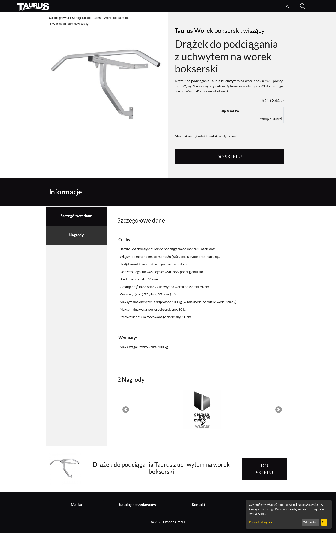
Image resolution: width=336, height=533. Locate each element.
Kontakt (198, 504)
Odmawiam (310, 522)
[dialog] (289, 514)
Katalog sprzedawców (137, 504)
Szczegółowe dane (76, 216)
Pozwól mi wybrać (261, 522)
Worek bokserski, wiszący (70, 24)
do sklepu (229, 156)
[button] (125, 409)
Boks (97, 18)
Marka (76, 504)
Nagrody (76, 235)
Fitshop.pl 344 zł (270, 119)
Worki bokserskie (116, 18)
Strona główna (59, 18)
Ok (324, 522)
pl (287, 6)
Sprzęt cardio (81, 18)
